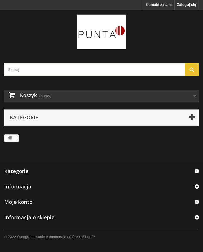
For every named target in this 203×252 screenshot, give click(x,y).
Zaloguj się (186, 5)
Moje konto (18, 202)
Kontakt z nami (159, 5)
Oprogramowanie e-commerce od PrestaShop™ (56, 237)
